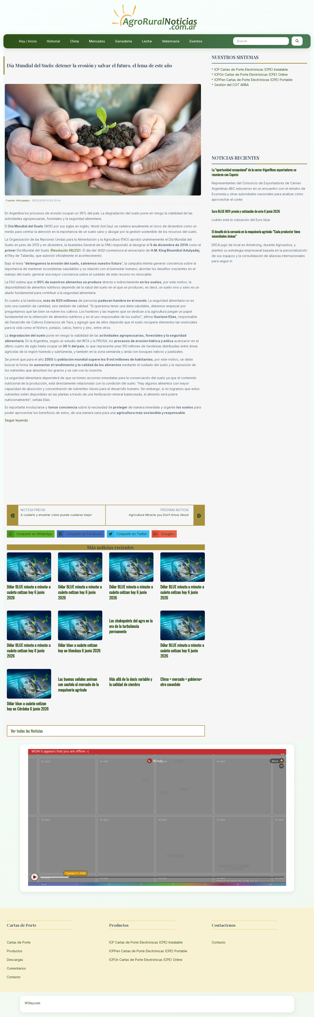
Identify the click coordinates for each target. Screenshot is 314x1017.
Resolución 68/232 (65, 250)
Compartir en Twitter (127, 534)
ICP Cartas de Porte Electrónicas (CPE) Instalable (251, 69)
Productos (14, 951)
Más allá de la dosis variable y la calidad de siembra (130, 681)
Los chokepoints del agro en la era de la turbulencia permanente (131, 626)
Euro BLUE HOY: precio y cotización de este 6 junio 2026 (246, 211)
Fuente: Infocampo (18, 200)
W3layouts (32, 1003)
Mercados (97, 41)
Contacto (14, 977)
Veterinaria (170, 41)
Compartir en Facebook (79, 534)
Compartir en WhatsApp (29, 534)
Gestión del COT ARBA (231, 85)
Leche (147, 41)
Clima (74, 41)
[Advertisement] (103, 462)
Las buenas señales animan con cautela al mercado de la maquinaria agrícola (78, 684)
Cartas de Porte (19, 942)
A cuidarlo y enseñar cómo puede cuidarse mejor (56, 515)
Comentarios (16, 968)
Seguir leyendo (16, 420)
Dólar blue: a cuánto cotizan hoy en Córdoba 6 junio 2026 (28, 706)
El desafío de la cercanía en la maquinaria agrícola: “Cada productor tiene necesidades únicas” (256, 234)
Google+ (163, 534)
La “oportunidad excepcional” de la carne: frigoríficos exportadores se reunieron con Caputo (254, 172)
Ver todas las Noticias (27, 731)
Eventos (196, 41)
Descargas (15, 960)
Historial (53, 41)
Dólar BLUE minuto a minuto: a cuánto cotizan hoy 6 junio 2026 (28, 592)
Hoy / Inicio (28, 41)
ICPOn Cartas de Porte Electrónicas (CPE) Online (251, 74)
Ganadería (123, 41)
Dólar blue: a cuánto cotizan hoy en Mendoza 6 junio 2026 (79, 647)
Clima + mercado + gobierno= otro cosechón (181, 681)
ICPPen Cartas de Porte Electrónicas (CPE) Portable (253, 80)
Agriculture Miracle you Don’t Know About (159, 515)
